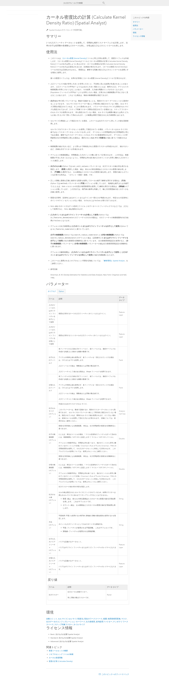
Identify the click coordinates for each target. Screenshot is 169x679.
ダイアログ (52, 291)
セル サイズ (63, 619)
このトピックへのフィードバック (115, 675)
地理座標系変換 (114, 619)
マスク (124, 619)
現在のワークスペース (93, 619)
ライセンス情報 (139, 36)
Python (61, 291)
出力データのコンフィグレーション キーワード (65, 622)
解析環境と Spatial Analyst (114, 261)
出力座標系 (90, 622)
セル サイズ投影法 (75, 619)
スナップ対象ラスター (63, 625)
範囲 (105, 619)
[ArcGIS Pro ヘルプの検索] (82, 3)
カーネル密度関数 (56, 658)
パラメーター (138, 29)
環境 (134, 33)
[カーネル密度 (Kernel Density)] (75, 58)
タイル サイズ (79, 625)
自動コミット (51, 619)
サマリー (136, 22)
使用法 (135, 25)
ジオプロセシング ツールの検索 (61, 655)
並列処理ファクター (104, 622)
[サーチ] (104, 3)
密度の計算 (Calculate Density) (61, 662)
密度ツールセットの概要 (58, 651)
